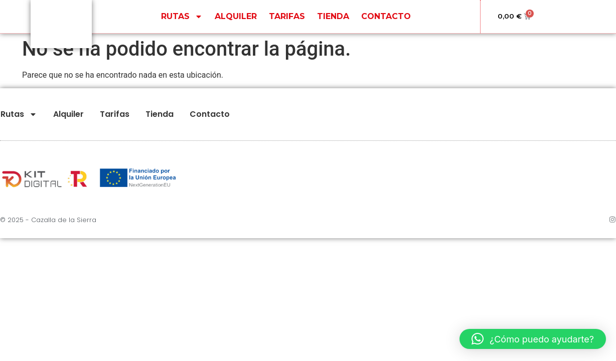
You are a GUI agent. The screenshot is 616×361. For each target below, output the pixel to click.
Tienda (333, 22)
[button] (532, 339)
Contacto (386, 22)
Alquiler (236, 22)
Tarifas (287, 22)
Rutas (182, 23)
